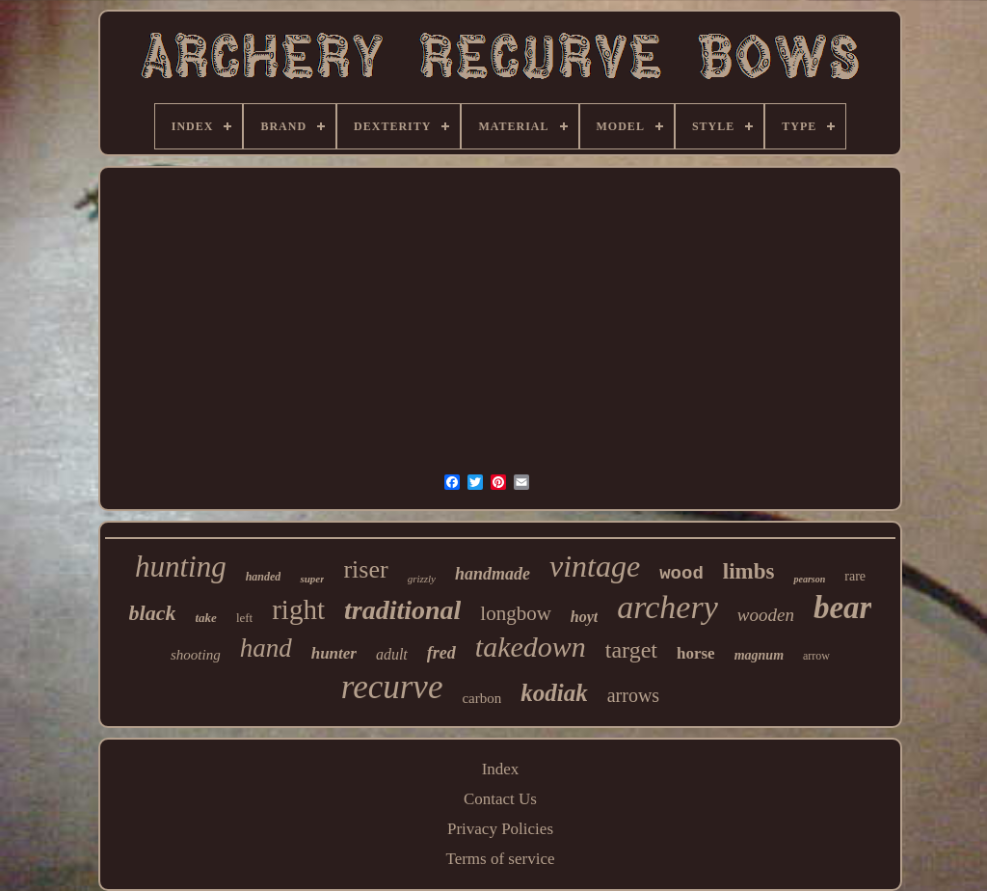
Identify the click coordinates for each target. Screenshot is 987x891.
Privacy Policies (500, 829)
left (244, 617)
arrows (633, 695)
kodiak (553, 693)
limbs (749, 571)
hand (266, 648)
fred (441, 652)
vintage (594, 566)
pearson (809, 579)
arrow (816, 655)
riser (365, 569)
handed (263, 576)
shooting (196, 654)
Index (501, 769)
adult (392, 654)
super (312, 578)
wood (681, 573)
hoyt (584, 616)
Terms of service (499, 859)
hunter (334, 653)
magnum (759, 655)
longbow (515, 613)
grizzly (422, 578)
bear (843, 607)
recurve (392, 687)
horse (696, 653)
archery (667, 607)
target (631, 649)
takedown (530, 646)
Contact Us (500, 799)
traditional (402, 610)
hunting (181, 566)
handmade (492, 573)
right (298, 609)
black (152, 613)
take (205, 617)
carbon (481, 698)
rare (855, 576)
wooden (765, 615)
